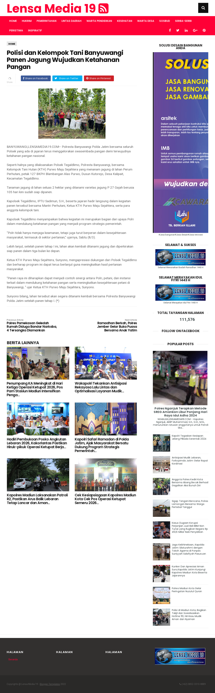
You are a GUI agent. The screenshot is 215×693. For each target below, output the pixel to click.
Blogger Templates (50, 684)
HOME (11, 43)
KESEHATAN (124, 21)
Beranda (13, 659)
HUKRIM (27, 21)
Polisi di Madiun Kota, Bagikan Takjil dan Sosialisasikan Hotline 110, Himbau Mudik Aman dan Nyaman (189, 614)
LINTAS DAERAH (71, 21)
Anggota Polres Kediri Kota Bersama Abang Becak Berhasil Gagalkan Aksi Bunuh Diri (190, 482)
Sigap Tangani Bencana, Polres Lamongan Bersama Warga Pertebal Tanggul (190, 504)
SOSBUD (164, 21)
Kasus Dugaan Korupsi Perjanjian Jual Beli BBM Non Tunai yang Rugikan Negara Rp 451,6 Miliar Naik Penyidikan (190, 527)
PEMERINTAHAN (46, 21)
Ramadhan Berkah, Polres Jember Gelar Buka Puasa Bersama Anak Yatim (111, 326)
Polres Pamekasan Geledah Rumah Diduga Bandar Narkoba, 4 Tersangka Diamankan (33, 326)
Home (13, 21)
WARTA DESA (145, 21)
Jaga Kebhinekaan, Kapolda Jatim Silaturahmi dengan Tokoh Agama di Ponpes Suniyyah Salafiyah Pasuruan (189, 549)
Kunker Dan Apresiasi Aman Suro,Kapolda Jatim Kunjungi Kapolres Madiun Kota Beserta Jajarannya (189, 571)
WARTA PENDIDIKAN (99, 21)
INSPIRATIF (35, 30)
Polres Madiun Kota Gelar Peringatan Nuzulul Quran (187, 590)
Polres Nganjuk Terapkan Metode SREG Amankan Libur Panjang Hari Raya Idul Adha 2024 (180, 411)
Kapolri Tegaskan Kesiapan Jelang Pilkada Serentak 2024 (189, 437)
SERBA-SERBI (183, 21)
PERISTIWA (16, 30)
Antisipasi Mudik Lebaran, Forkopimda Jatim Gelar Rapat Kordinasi (190, 460)
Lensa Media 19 (58, 8)
